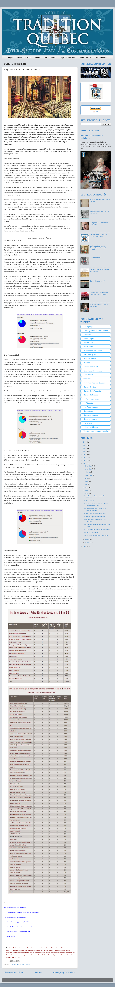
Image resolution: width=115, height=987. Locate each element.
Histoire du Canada (90, 395)
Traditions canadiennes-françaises (96, 431)
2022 (85, 442)
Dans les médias (89, 359)
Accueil (38, 972)
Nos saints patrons (90, 415)
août (86, 478)
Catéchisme (87, 335)
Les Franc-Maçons (90, 407)
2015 (85, 463)
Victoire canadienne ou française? (96, 535)
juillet (87, 481)
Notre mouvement (90, 419)
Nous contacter (102, 57)
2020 (85, 448)
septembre (89, 475)
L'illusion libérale (95, 258)
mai (86, 487)
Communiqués (89, 339)
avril (86, 490)
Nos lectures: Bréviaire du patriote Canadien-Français (96, 505)
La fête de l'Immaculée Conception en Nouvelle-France (98, 248)
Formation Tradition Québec (94, 383)
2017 (85, 457)
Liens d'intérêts (86, 57)
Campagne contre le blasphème (95, 331)
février (87, 539)
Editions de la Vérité (91, 367)
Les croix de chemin (91, 532)
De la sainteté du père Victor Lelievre (97, 529)
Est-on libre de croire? (97, 281)
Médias (37, 57)
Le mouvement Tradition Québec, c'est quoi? (98, 235)
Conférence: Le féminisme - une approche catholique (99, 293)
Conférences (88, 343)
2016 (85, 460)
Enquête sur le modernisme (20, 964)
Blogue (10, 57)
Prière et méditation (90, 427)
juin (86, 484)
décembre (88, 466)
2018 (85, 454)
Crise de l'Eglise (89, 355)
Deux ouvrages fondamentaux (94, 516)
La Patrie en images (91, 399)
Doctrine (86, 363)
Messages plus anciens (64, 972)
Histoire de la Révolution (92, 391)
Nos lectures (88, 411)
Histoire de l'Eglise (90, 387)
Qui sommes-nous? (68, 57)
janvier (87, 542)
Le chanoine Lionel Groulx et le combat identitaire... (95, 509)
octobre (87, 472)
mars (87, 493)
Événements (88, 375)
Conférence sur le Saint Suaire (95, 513)
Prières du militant (24, 57)
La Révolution (88, 403)
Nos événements (51, 57)
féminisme (87, 379)
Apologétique (88, 327)
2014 (85, 546)
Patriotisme (87, 423)
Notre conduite (89, 501)
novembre (88, 469)
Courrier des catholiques (92, 351)
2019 (85, 451)
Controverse (88, 347)
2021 (85, 445)
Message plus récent (14, 972)
